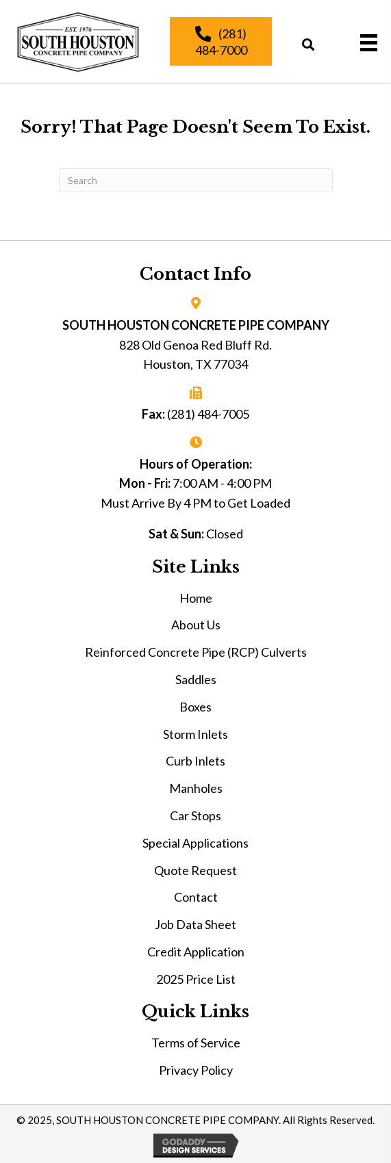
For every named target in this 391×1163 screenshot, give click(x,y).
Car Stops (195, 815)
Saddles (195, 679)
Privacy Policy (196, 1069)
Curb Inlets (195, 760)
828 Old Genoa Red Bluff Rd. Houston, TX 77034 (195, 354)
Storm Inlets (195, 734)
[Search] (196, 180)
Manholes (196, 788)
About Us (195, 624)
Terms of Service (195, 1042)
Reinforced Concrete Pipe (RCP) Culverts (196, 651)
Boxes (195, 706)
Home (195, 597)
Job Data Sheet (195, 924)
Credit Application (195, 951)
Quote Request (195, 870)
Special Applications (195, 842)
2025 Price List (196, 978)
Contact (196, 896)
